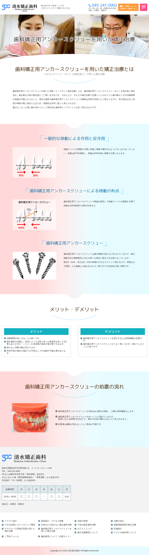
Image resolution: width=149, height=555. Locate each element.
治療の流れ (119, 521)
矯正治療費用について (87, 532)
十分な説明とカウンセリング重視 (20, 525)
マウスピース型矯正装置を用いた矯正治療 (20, 529)
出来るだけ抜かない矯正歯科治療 (56, 525)
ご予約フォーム (12, 536)
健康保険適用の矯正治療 (125, 525)
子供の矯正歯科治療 (86, 525)
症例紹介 (118, 528)
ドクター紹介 (11, 521)
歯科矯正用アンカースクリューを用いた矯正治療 (56, 529)
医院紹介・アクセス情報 (52, 521)
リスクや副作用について (125, 532)
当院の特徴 (82, 521)
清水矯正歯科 (74, 550)
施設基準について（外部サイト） (56, 536)
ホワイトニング (84, 528)
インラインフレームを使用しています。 (113, 479)
